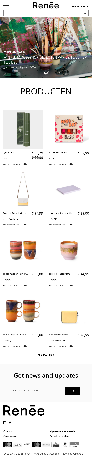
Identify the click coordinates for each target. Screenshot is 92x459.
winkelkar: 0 (79, 6)
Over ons (8, 431)
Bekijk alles (45, 355)
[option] (46, 47)
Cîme (5, 158)
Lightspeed (53, 453)
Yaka (51, 158)
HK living (7, 279)
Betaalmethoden (59, 436)
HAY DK (53, 219)
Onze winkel (10, 436)
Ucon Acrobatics (11, 219)
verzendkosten (13, 164)
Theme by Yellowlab (72, 453)
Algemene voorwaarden (62, 431)
